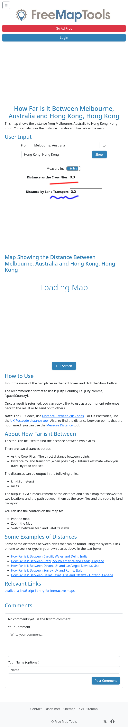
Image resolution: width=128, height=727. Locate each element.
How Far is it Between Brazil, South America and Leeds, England (57, 561)
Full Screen (64, 366)
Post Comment (106, 680)
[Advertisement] (64, 72)
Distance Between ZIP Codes (63, 416)
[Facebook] (112, 721)
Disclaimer (52, 709)
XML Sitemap (88, 709)
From (25, 145)
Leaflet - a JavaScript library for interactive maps (40, 590)
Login (64, 37)
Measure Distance (59, 425)
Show (99, 154)
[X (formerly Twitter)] (105, 721)
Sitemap (69, 709)
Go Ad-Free (64, 28)
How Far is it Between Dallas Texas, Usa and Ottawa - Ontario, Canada (62, 575)
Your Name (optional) (23, 662)
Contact (36, 709)
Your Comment (19, 627)
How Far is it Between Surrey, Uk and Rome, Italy (46, 570)
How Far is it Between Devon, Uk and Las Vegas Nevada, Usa (55, 566)
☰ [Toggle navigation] (6, 5)
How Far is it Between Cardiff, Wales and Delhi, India (49, 556)
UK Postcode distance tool (29, 420)
